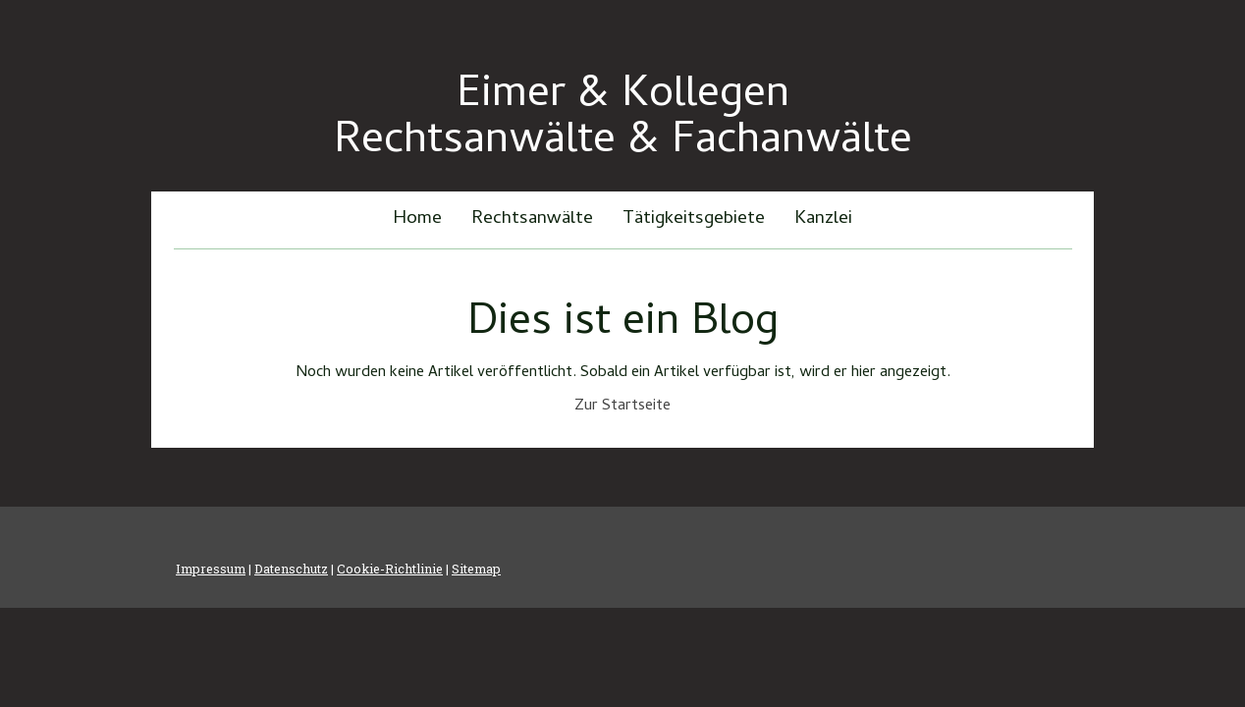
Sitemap (476, 568)
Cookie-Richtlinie (390, 568)
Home (417, 219)
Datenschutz (291, 568)
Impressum (210, 568)
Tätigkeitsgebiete (693, 219)
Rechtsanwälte (532, 219)
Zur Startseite (622, 406)
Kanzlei (823, 219)
